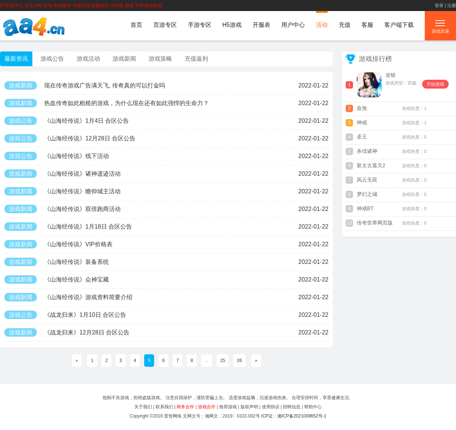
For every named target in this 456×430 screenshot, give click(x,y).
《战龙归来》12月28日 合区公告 (66, 332)
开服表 (261, 25)
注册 (451, 5)
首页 (136, 25)
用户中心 (293, 25)
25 (222, 360)
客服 (367, 25)
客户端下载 (399, 25)
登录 (439, 5)
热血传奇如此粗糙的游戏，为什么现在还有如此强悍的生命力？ (106, 103)
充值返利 (196, 58)
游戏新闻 (124, 58)
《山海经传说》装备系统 (56, 262)
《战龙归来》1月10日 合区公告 (65, 315)
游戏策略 (160, 58)
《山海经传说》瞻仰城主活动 (62, 191)
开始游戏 (435, 84)
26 (239, 360)
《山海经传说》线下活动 (56, 156)
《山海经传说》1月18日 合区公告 (68, 226)
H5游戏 (232, 25)
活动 (322, 25)
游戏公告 (52, 58)
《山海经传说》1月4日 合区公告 (66, 121)
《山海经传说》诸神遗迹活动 (62, 174)
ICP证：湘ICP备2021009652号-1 (293, 416)
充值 (344, 25)
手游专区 (199, 25)
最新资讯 (16, 58)
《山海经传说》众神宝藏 (56, 279)
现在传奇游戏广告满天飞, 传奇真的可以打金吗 (84, 85)
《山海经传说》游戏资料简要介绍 (68, 297)
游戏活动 (88, 58)
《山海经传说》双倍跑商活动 (62, 209)
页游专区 (165, 25)
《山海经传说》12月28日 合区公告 (69, 138)
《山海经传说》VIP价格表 (58, 244)
